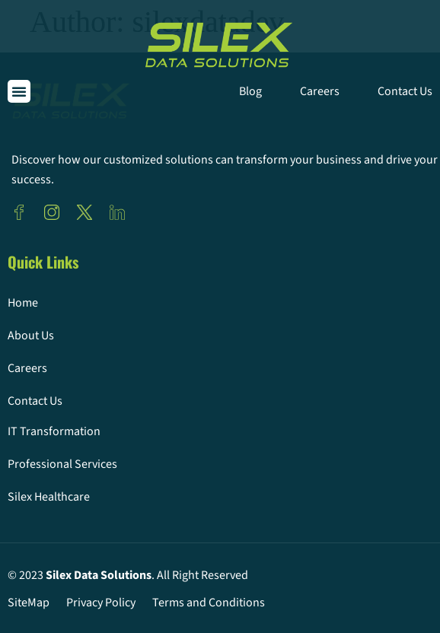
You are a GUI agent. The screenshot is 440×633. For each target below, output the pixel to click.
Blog (250, 91)
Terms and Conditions (208, 602)
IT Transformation (54, 431)
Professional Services (62, 464)
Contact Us (405, 91)
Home (23, 302)
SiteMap (28, 602)
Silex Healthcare (49, 496)
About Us (31, 335)
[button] (19, 91)
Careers (320, 91)
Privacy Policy (101, 602)
